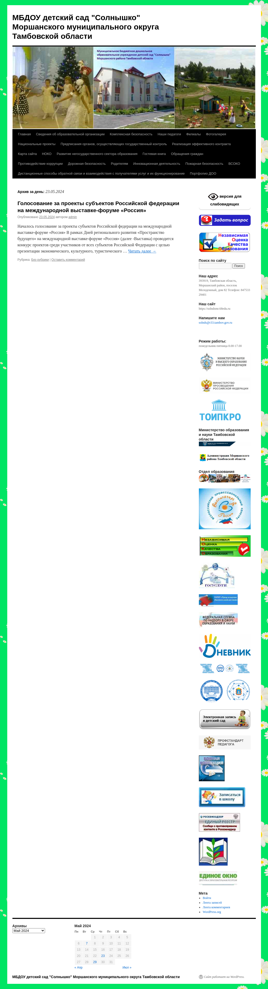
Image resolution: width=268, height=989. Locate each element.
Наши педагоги (169, 134)
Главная (24, 134)
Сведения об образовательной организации (70, 134)
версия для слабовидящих (225, 198)
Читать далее (142, 251)
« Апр (79, 967)
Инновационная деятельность (156, 164)
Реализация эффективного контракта (201, 144)
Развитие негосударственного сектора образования (97, 154)
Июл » (126, 967)
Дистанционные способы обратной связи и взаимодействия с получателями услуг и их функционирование (101, 173)
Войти (207, 898)
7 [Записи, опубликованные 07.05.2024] (87, 943)
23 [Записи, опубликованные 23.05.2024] (103, 956)
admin (72, 217)
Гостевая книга (154, 154)
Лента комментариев (216, 907)
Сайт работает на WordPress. (224, 977)
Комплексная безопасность (131, 134)
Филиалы (193, 134)
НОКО (47, 154)
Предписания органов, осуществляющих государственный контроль (114, 144)
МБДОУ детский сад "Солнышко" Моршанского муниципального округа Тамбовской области (85, 26)
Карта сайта (27, 154)
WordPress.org (212, 912)
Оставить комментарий (68, 260)
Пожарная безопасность (204, 164)
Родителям (119, 164)
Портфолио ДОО (203, 173)
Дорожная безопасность (87, 164)
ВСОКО (234, 164)
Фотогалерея (216, 134)
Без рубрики (40, 260)
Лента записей (212, 902)
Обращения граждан (187, 154)
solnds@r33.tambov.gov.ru (215, 322)
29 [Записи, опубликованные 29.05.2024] (95, 962)
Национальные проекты (37, 144)
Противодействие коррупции (40, 164)
